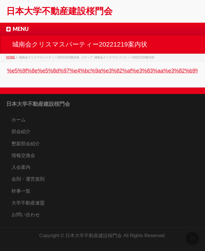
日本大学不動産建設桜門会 (59, 11)
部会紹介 (21, 131)
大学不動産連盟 (28, 202)
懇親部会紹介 (26, 143)
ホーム (19, 119)
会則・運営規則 (28, 178)
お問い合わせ (26, 214)
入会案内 (21, 167)
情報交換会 (23, 155)
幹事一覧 (21, 191)
